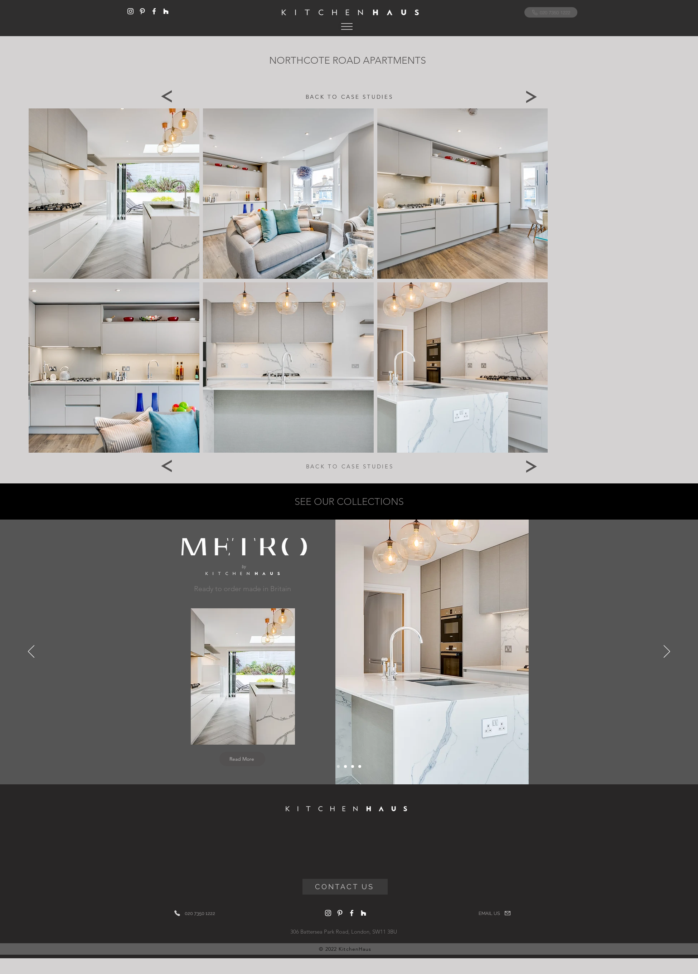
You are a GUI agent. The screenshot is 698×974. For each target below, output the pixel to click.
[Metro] (338, 766)
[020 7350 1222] (550, 12)
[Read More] (242, 759)
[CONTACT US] (345, 887)
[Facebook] (154, 11)
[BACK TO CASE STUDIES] (349, 96)
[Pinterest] (142, 11)
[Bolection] (352, 766)
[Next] (531, 96)
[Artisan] (359, 766)
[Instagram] (130, 11)
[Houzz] (166, 11)
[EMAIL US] (495, 913)
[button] (346, 26)
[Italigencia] (345, 766)
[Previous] (166, 96)
